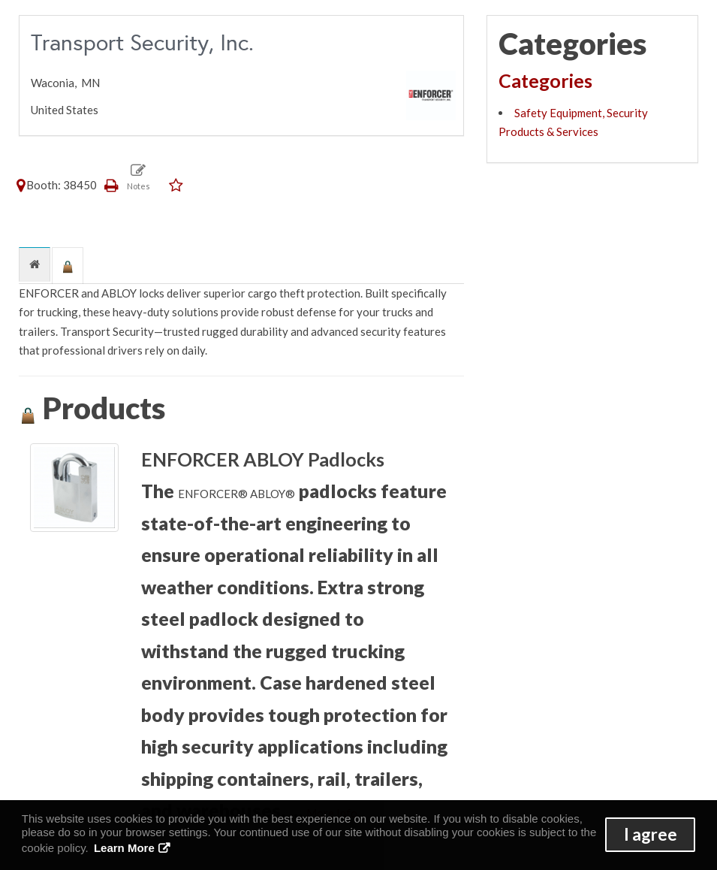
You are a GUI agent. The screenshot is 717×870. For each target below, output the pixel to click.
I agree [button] (650, 834)
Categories (545, 80)
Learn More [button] (124, 847)
